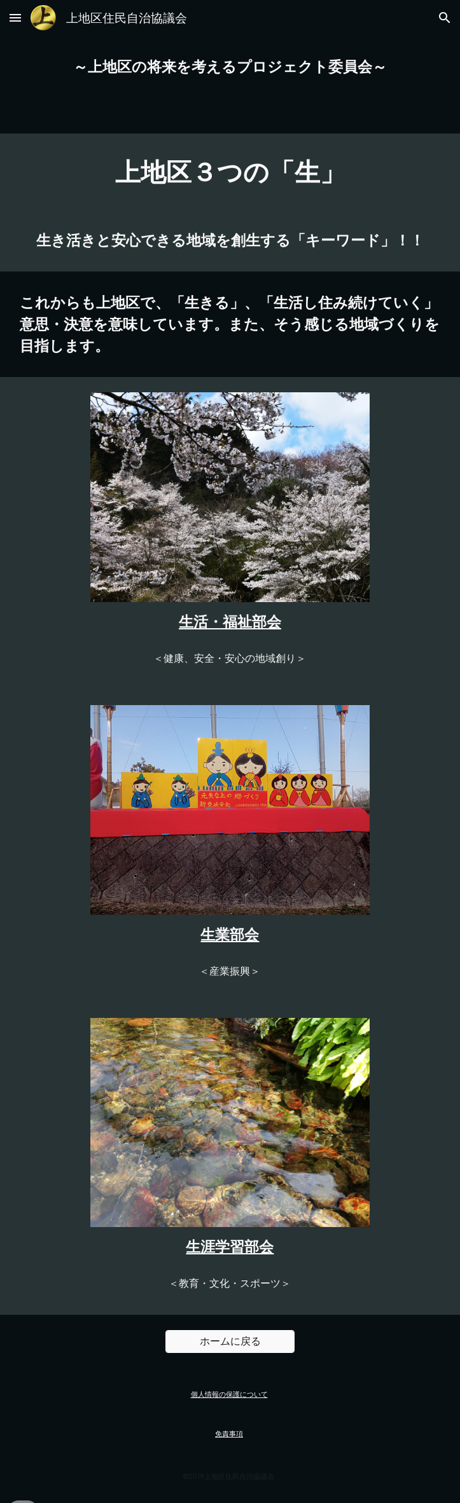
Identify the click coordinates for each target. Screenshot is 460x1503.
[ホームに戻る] (229, 1342)
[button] (15, 17)
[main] (230, 67)
